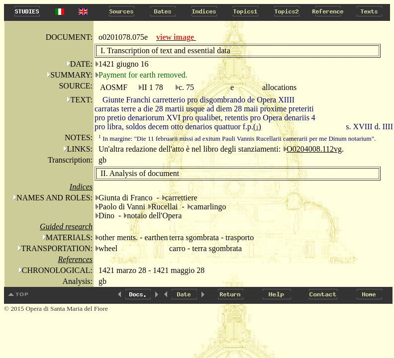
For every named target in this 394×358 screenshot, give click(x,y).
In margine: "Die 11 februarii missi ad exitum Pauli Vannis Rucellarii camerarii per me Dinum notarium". (237, 138)
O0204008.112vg (314, 149)
